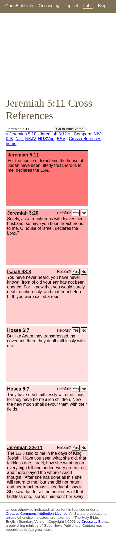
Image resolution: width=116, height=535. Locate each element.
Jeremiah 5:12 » (55, 134)
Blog (102, 5)
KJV (9, 138)
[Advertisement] (58, 55)
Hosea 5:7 (18, 389)
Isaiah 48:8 (19, 271)
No (83, 213)
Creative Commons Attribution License (36, 514)
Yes (76, 213)
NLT (19, 138)
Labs (88, 5)
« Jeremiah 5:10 (21, 134)
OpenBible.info (19, 5)
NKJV (30, 138)
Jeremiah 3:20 (22, 213)
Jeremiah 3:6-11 (25, 447)
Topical (71, 5)
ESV (61, 138)
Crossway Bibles (94, 522)
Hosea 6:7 (18, 330)
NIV (97, 134)
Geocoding (49, 5)
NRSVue (46, 138)
